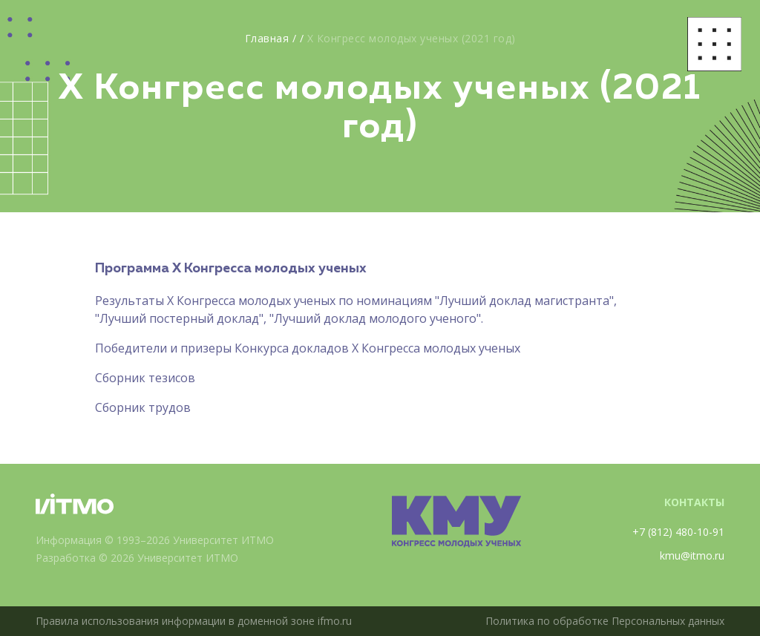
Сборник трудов (143, 407)
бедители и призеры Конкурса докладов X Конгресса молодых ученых (315, 348)
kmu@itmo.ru (692, 555)
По (103, 348)
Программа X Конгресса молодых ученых (231, 268)
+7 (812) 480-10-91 (678, 532)
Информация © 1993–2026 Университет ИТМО (155, 540)
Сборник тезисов (145, 378)
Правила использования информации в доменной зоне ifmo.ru (194, 621)
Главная (267, 38)
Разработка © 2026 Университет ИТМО (137, 558)
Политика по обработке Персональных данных (604, 621)
